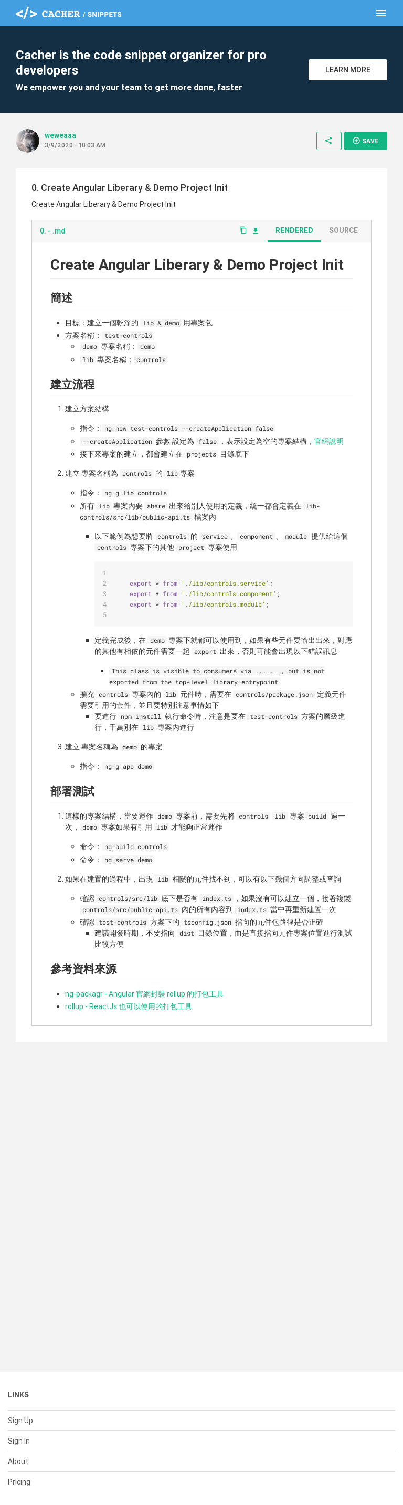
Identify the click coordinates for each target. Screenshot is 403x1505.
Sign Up (20, 1420)
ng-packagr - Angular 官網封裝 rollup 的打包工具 (144, 994)
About (18, 1461)
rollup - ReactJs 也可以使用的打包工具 (128, 1006)
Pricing (19, 1482)
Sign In (19, 1441)
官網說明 (329, 441)
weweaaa (60, 135)
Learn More (347, 70)
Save (365, 140)
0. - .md (53, 231)
